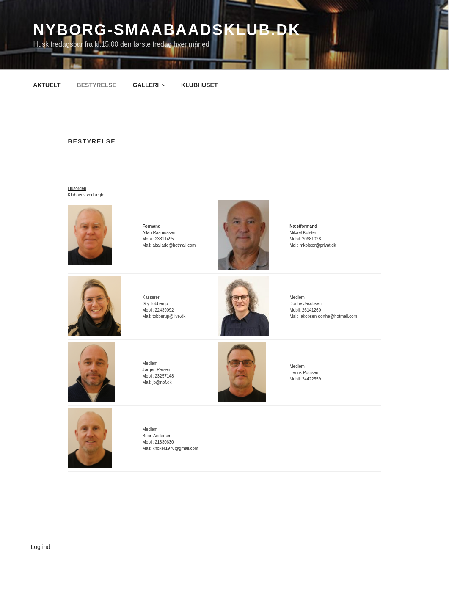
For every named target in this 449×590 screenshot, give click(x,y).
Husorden (77, 188)
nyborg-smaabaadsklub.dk (167, 30)
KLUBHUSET (199, 85)
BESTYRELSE (96, 85)
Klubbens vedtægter (87, 195)
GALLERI (150, 85)
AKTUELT (46, 85)
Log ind (40, 546)
